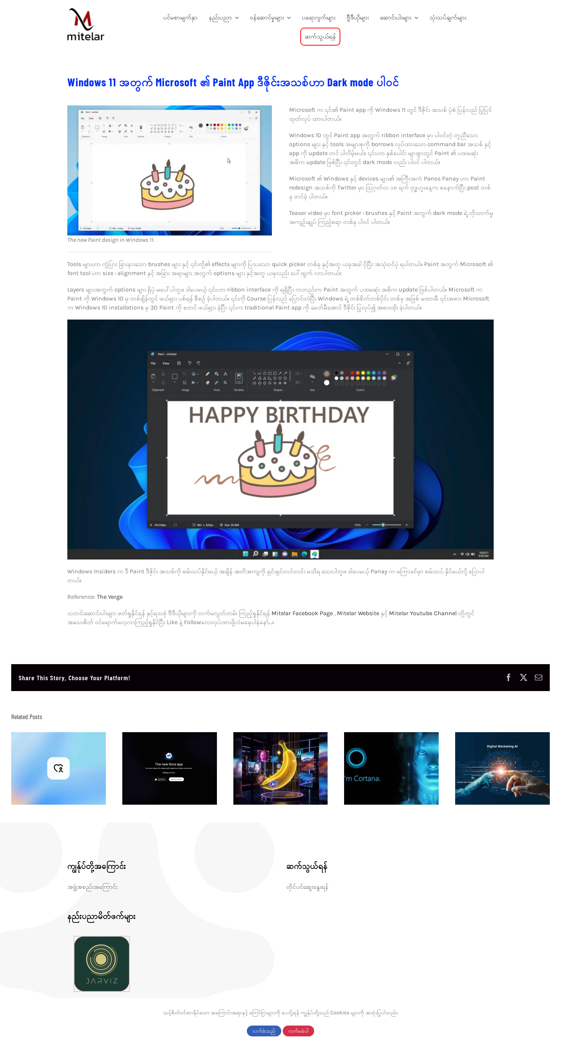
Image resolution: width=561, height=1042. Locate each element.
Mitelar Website (358, 613)
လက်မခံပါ (298, 1031)
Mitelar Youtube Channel (423, 613)
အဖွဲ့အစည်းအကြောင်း (92, 886)
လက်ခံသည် (264, 1031)
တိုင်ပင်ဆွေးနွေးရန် (307, 886)
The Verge (110, 596)
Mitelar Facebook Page (303, 613)
